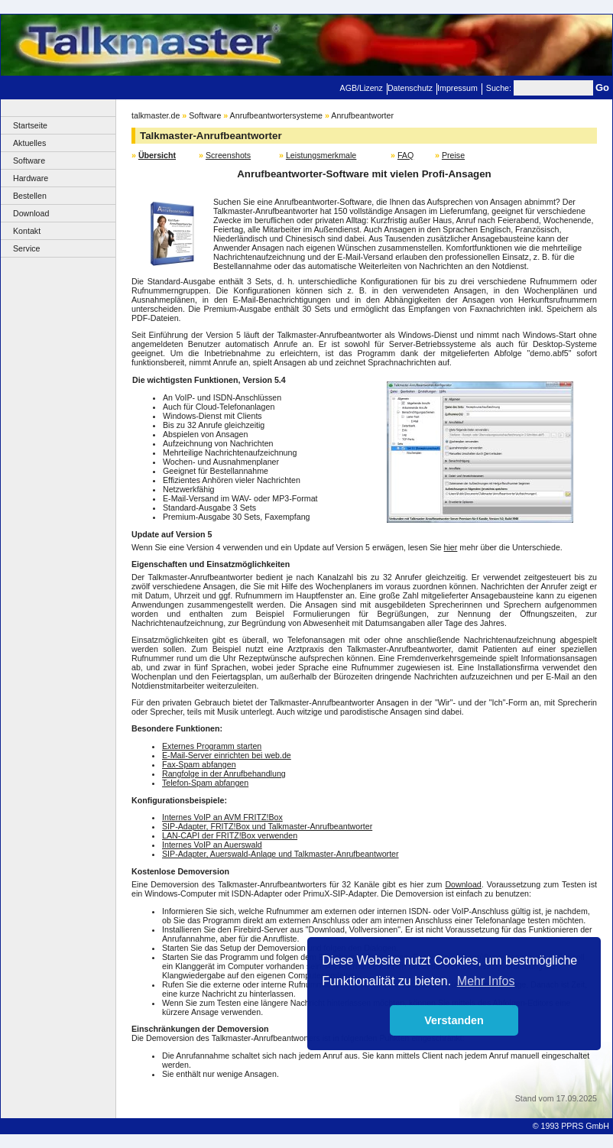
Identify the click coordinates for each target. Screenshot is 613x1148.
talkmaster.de (155, 115)
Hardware (30, 178)
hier (451, 547)
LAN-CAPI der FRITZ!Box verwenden (229, 835)
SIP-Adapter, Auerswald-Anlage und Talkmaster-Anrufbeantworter (280, 853)
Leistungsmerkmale (321, 155)
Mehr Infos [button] (486, 981)
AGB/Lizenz (361, 87)
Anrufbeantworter (362, 115)
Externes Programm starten (211, 746)
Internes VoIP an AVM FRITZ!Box (222, 817)
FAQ (405, 155)
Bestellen (30, 195)
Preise (453, 155)
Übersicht (157, 155)
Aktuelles (29, 143)
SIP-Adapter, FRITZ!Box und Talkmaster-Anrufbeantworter (267, 826)
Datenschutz (410, 87)
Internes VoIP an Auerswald (212, 844)
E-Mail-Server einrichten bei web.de (226, 755)
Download (31, 213)
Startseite (30, 125)
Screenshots (228, 155)
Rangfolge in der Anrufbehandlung (224, 773)
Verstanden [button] (454, 1020)
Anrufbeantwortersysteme (276, 115)
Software (29, 160)
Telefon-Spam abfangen (205, 782)
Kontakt (27, 230)
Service (27, 248)
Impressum (457, 87)
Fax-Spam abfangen (199, 764)
